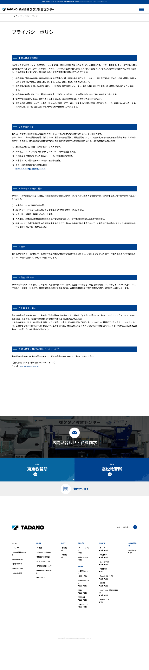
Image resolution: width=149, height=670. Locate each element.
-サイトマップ (40, 589)
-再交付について (17, 575)
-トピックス (15, 559)
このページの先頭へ (124, 539)
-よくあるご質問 (17, 584)
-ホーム (14, 554)
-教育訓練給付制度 (17, 571)
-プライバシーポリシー (43, 573)
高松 (80, 564)
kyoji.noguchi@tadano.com (34, 365)
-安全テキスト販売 (17, 580)
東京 (80, 587)
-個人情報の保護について (43, 577)
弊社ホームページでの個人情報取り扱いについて (37, 168)
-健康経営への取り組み (43, 568)
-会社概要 (39, 559)
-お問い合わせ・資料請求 (43, 564)
